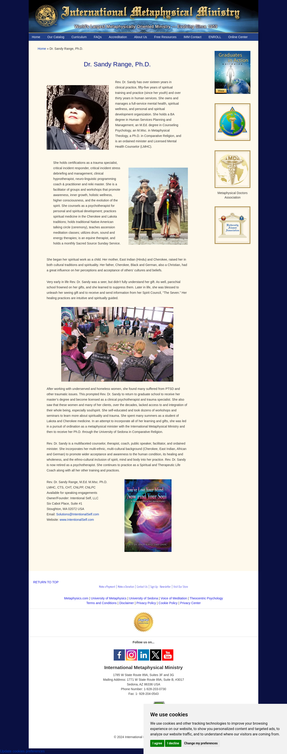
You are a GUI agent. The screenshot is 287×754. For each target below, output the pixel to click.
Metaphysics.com (76, 598)
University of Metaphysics (108, 598)
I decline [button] (173, 743)
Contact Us (142, 586)
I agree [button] (157, 743)
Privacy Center (190, 603)
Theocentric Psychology (206, 598)
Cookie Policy (168, 603)
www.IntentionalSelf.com (77, 519)
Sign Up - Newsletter (160, 586)
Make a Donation (126, 586)
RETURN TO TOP (46, 582)
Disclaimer (126, 603)
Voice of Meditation (174, 598)
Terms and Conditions (101, 603)
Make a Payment (107, 586)
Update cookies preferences (22, 751)
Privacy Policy (146, 603)
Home (42, 48)
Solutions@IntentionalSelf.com (77, 514)
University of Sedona (143, 598)
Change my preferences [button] (200, 743)
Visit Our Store (180, 586)
